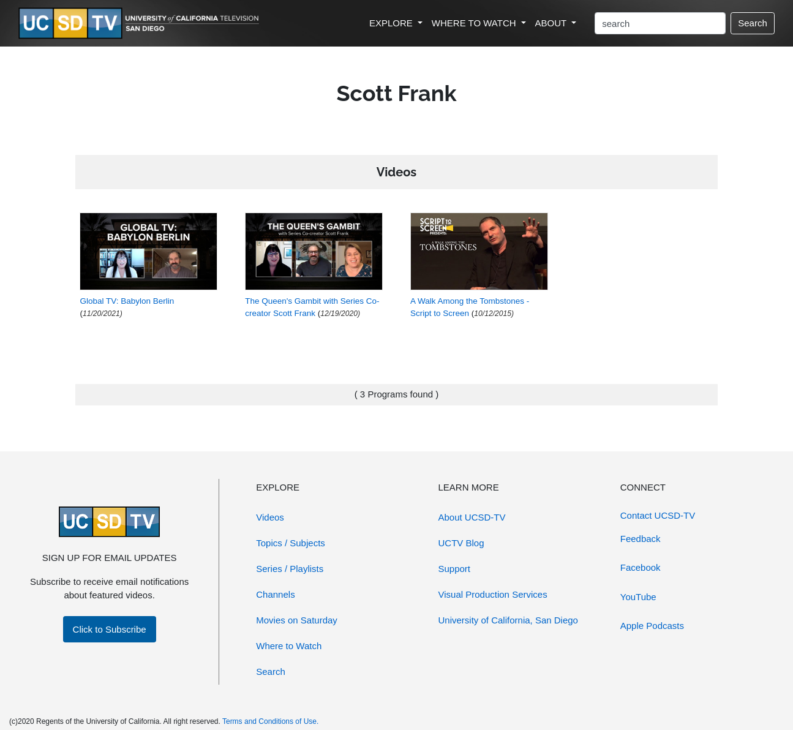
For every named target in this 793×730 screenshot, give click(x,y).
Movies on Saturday (296, 620)
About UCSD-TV (472, 517)
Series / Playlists (289, 568)
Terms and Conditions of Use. (270, 721)
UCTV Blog (461, 543)
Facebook (640, 567)
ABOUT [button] (552, 23)
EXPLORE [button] (392, 23)
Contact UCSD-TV (658, 515)
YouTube (638, 597)
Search (752, 23)
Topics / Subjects (290, 543)
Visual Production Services (492, 594)
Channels (275, 594)
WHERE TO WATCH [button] (475, 23)
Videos (270, 517)
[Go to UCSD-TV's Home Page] (140, 23)
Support (454, 568)
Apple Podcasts (652, 625)
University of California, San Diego (508, 620)
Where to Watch (288, 646)
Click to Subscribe (109, 629)
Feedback (640, 538)
